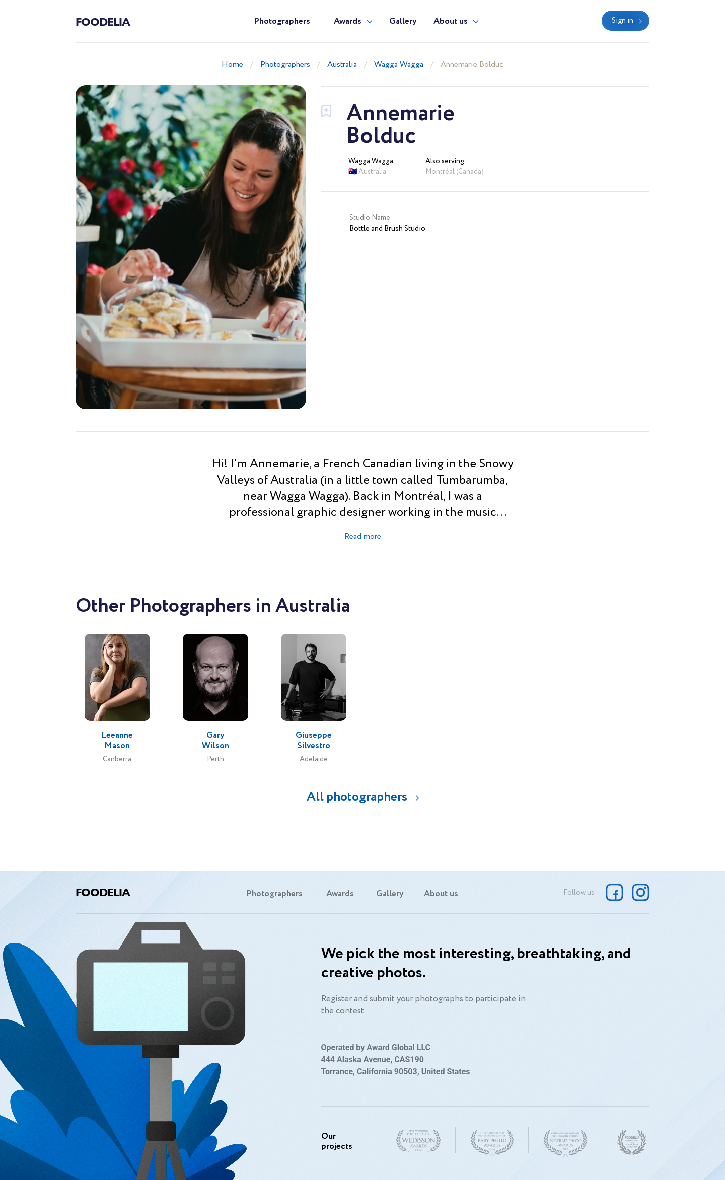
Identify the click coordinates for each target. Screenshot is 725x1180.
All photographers (357, 797)
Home (232, 64)
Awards (347, 21)
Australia (342, 64)
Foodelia (103, 21)
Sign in (622, 20)
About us (450, 21)
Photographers (282, 21)
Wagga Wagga (398, 64)
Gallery (403, 21)
